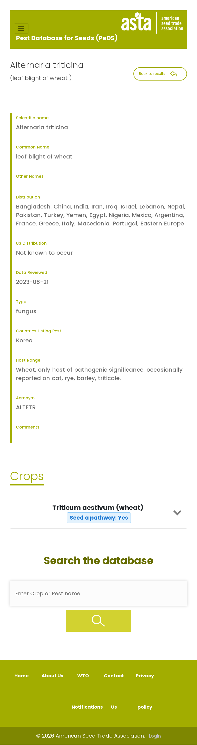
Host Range (28, 360)
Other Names (30, 176)
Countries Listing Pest (38, 331)
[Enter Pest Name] (98, 593)
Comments (28, 427)
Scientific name (32, 118)
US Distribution (31, 243)
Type (21, 302)
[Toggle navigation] (21, 28)
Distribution (28, 197)
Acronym (25, 398)
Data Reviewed (31, 272)
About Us (52, 675)
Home (21, 675)
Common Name (32, 147)
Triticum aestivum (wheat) (97, 513)
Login (155, 736)
